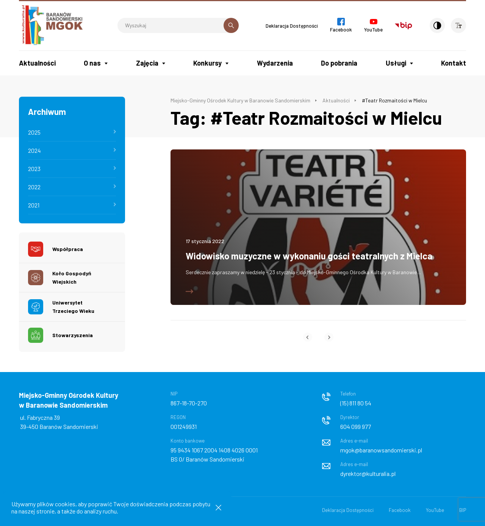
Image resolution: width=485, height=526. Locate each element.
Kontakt (453, 63)
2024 (34, 150)
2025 (34, 132)
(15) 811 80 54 (355, 403)
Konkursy (207, 63)
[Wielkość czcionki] (458, 25)
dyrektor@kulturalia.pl (368, 473)
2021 (33, 205)
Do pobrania (339, 63)
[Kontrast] (437, 25)
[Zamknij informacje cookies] (218, 507)
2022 (34, 186)
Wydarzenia (275, 63)
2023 (34, 168)
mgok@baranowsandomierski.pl (381, 450)
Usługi (396, 63)
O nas (92, 63)
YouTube (435, 510)
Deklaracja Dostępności (292, 26)
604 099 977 (355, 426)
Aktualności (37, 63)
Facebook (400, 510)
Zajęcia (147, 63)
